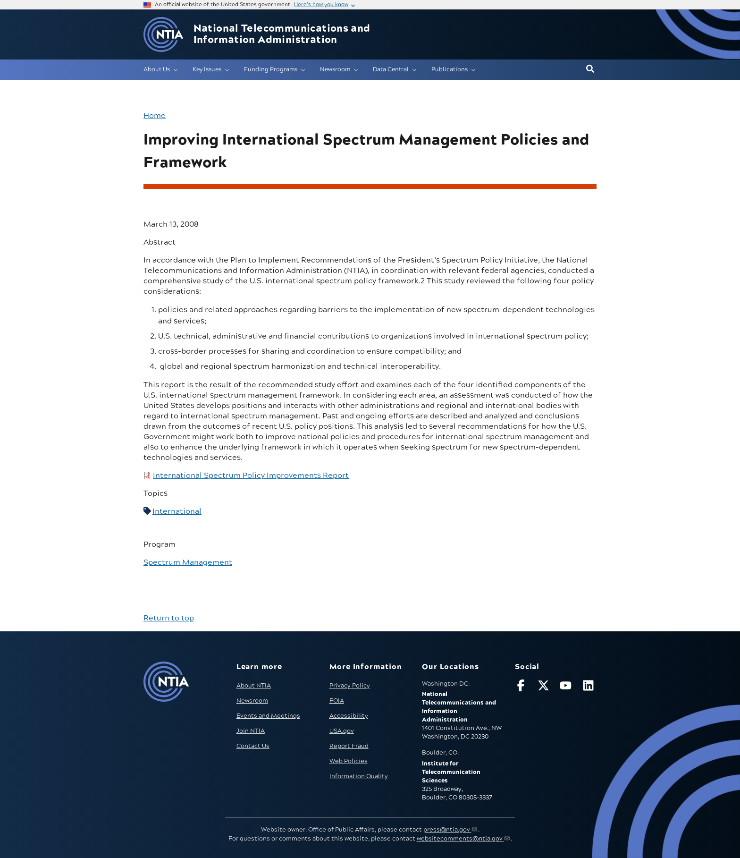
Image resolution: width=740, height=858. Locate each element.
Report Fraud (349, 746)
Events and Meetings (268, 716)
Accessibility (348, 716)
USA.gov (341, 731)
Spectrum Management (187, 562)
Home (154, 115)
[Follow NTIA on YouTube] (567, 687)
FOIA (336, 701)
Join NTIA (250, 731)
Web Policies (348, 761)
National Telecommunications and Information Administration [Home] (281, 34)
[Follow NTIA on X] (545, 687)
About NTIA (253, 685)
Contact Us (252, 746)
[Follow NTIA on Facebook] (522, 687)
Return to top (168, 618)
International (177, 511)
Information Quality (358, 776)
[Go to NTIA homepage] (163, 34)
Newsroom (252, 701)
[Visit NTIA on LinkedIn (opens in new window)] (589, 687)
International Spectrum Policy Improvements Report (251, 475)
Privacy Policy (349, 685)
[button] (590, 69)
